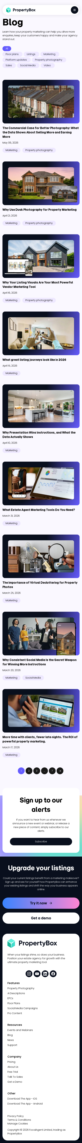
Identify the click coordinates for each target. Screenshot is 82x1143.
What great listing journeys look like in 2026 (34, 360)
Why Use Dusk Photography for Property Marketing (39, 209)
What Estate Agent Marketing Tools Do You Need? (38, 510)
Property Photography (20, 988)
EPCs (10, 998)
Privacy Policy (15, 1116)
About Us (12, 1067)
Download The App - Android (25, 1103)
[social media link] (29, 973)
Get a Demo (14, 1082)
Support (12, 1045)
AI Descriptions (16, 993)
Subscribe (41, 841)
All (7, 48)
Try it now (38, 903)
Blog (10, 1035)
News (10, 1040)
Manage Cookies (17, 1123)
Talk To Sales (15, 1077)
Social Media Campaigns (22, 1008)
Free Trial (12, 1072)
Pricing (11, 1062)
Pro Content (14, 1013)
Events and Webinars (20, 1030)
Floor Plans (13, 1003)
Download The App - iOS (22, 1098)
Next (60, 770)
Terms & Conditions (19, 1120)
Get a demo (41, 918)
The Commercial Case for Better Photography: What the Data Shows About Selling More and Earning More (40, 132)
